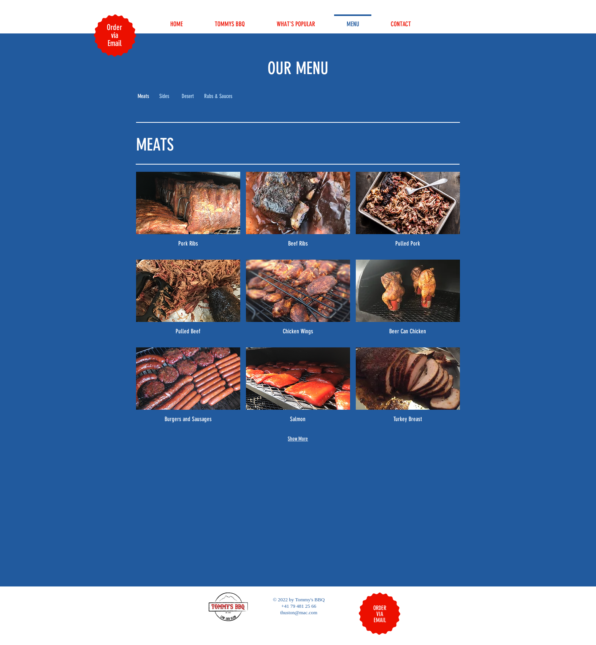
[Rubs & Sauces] (218, 96)
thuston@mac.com (298, 612)
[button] (143, 96)
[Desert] (188, 96)
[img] (188, 213)
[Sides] (164, 96)
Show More (298, 439)
